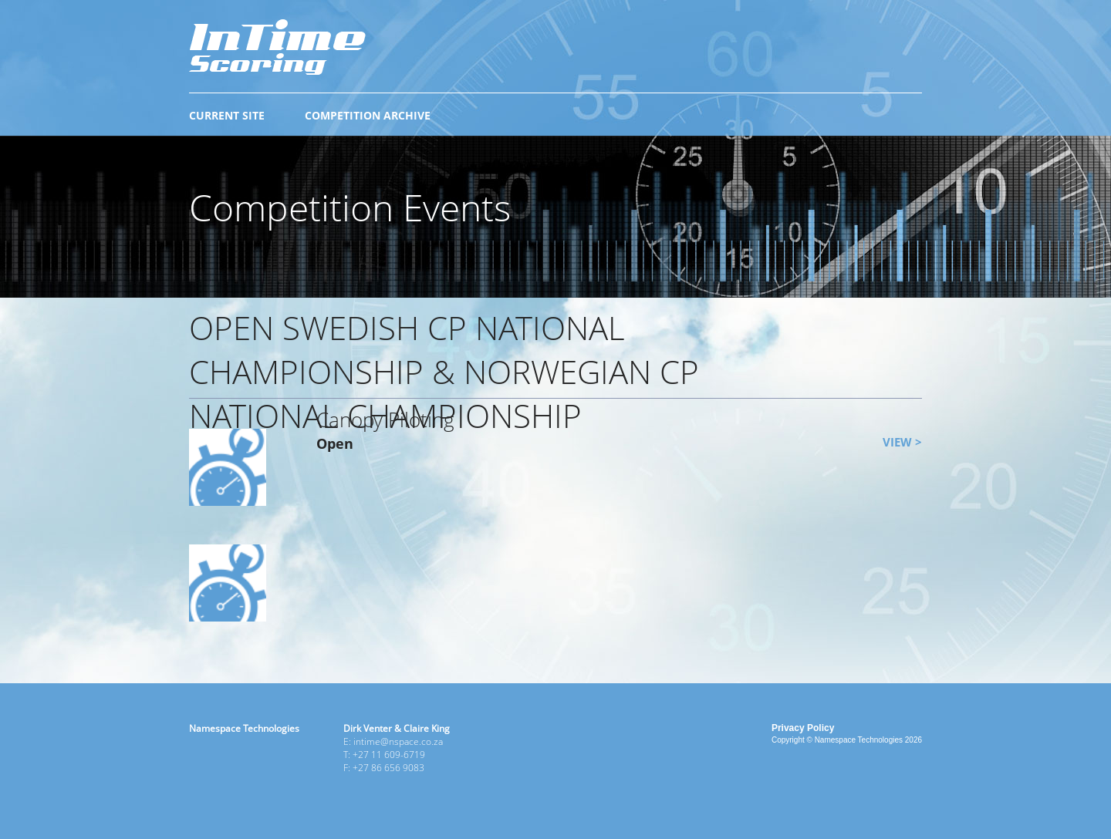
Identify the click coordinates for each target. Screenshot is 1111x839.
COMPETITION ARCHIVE (368, 115)
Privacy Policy (803, 728)
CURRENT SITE (227, 115)
